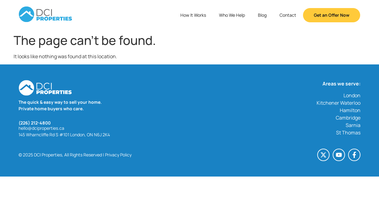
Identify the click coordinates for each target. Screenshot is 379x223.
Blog (262, 15)
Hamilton (350, 110)
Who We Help (232, 15)
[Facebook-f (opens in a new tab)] (354, 155)
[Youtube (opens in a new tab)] (339, 155)
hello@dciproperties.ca (41, 128)
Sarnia (353, 125)
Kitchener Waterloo (338, 102)
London (351, 95)
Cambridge (348, 117)
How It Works (193, 15)
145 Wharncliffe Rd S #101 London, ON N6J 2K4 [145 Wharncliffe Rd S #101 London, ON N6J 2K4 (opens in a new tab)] (64, 135)
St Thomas (348, 132)
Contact (288, 15)
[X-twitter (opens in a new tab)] (323, 155)
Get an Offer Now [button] (331, 15)
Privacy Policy (118, 155)
